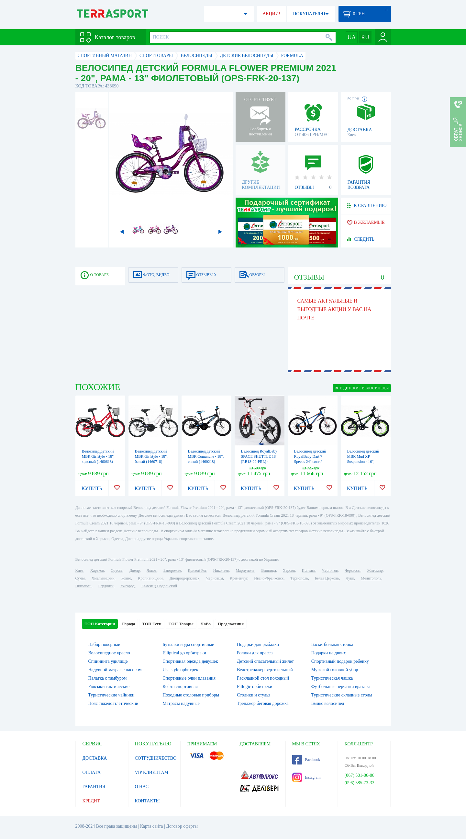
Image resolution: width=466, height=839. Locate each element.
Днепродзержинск (185, 578)
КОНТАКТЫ (147, 801)
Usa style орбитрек (180, 669)
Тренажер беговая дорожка (263, 703)
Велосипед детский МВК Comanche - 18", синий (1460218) (206, 456)
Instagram (306, 777)
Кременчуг (238, 578)
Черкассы (353, 570)
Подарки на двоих (328, 652)
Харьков (97, 570)
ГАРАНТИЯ (94, 786)
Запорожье (172, 570)
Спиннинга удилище (108, 661)
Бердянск (106, 586)
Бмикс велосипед (327, 703)
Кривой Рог (197, 570)
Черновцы (214, 578)
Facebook (306, 759)
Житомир (375, 570)
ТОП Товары (181, 623)
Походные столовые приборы (190, 695)
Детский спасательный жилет (265, 661)
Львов (152, 570)
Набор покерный (104, 644)
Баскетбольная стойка (332, 644)
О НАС (142, 786)
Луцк (350, 578)
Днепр (134, 570)
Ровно (126, 578)
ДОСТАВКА (95, 758)
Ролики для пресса (254, 652)
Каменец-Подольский (159, 586)
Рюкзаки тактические (108, 686)
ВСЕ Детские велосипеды (362, 388)
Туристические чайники (111, 695)
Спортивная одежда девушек (190, 661)
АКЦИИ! (271, 13)
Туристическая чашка (332, 678)
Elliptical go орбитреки (184, 652)
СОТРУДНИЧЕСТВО (156, 758)
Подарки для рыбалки (258, 644)
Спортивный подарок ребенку (340, 661)
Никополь (83, 586)
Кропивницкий (150, 578)
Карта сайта (151, 826)
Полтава (309, 570)
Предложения (231, 623)
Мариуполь (245, 570)
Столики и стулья (254, 695)
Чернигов (330, 570)
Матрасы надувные (180, 703)
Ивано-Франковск (268, 578)
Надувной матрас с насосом (115, 669)
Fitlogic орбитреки (254, 686)
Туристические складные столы (341, 695)
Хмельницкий (103, 578)
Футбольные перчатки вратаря (340, 686)
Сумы (80, 578)
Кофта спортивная (180, 686)
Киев (79, 570)
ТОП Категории (100, 623)
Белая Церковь (327, 578)
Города (128, 623)
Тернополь (299, 578)
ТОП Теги (151, 623)
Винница (268, 570)
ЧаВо (206, 623)
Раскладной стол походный (263, 678)
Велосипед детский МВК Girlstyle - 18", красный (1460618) (98, 456)
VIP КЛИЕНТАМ (152, 772)
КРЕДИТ (91, 801)
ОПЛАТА (92, 772)
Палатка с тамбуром (107, 678)
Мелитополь (371, 578)
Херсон (289, 570)
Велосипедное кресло (109, 652)
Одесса (116, 570)
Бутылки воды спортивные (188, 644)
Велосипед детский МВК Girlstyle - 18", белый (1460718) (151, 456)
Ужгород (127, 586)
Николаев (221, 570)
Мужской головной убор (334, 669)
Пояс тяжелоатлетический (113, 703)
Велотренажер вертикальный (265, 669)
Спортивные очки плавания (189, 678)
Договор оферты (182, 826)
